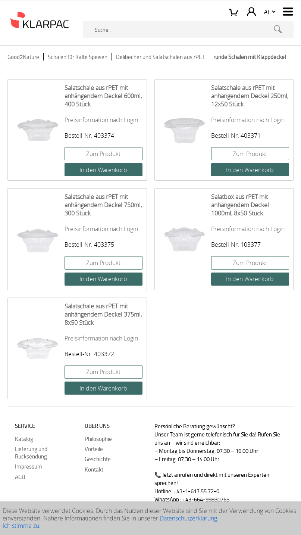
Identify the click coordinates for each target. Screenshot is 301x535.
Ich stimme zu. (22, 526)
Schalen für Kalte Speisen (77, 56)
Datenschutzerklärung (188, 518)
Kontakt (94, 469)
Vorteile (94, 448)
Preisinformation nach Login (101, 120)
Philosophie (98, 438)
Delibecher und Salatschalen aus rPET (160, 56)
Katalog (24, 438)
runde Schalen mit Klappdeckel (249, 56)
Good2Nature (23, 56)
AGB (20, 476)
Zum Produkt (103, 154)
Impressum (28, 466)
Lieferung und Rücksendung (31, 452)
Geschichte (98, 459)
